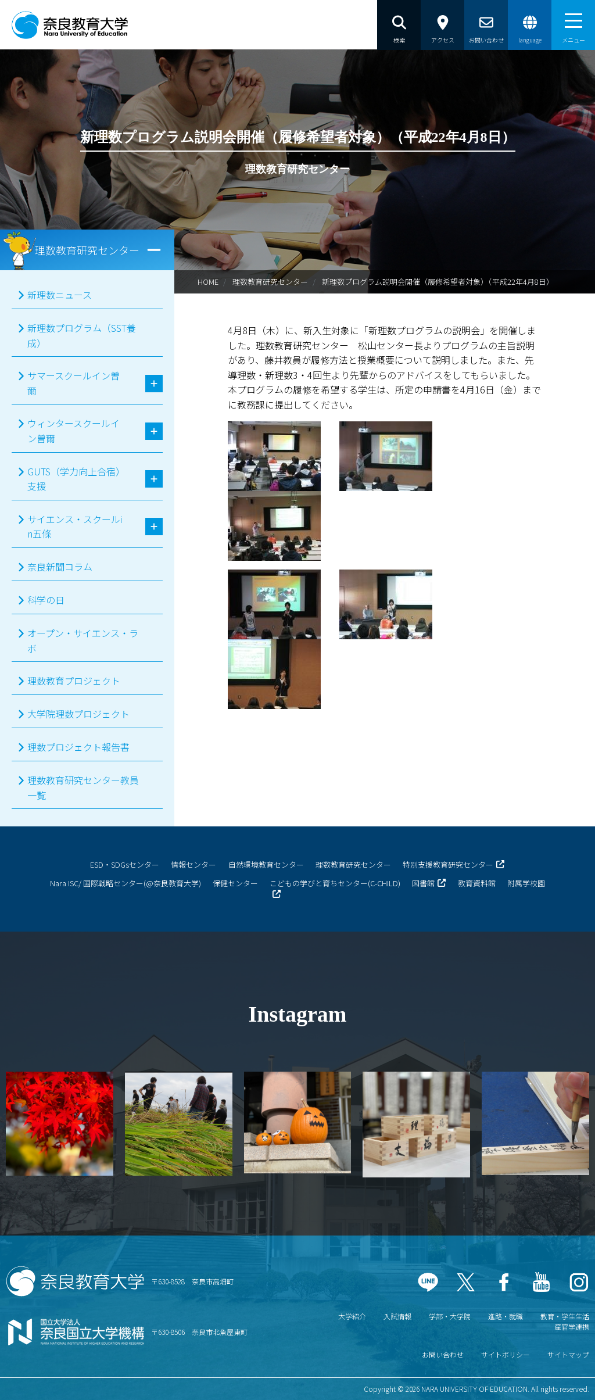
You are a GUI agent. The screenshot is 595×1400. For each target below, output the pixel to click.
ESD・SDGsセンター (124, 864)
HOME (208, 281)
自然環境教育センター (266, 864)
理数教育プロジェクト (73, 681)
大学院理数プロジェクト (78, 714)
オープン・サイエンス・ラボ (82, 640)
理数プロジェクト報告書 (78, 747)
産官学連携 (571, 1326)
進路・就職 (505, 1316)
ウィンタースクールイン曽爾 (73, 430)
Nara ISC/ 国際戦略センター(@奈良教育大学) (125, 883)
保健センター (235, 883)
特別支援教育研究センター (448, 864)
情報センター (193, 864)
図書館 (423, 883)
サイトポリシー (505, 1354)
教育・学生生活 (564, 1316)
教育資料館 (477, 883)
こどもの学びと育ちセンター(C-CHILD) (335, 883)
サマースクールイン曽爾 (73, 383)
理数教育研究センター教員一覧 (83, 787)
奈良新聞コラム (59, 567)
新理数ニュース (59, 295)
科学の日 (45, 600)
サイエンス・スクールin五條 (74, 526)
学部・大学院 (450, 1316)
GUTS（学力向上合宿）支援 (73, 478)
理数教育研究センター (270, 281)
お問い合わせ (443, 1354)
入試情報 (397, 1316)
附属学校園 (526, 883)
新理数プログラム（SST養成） (81, 335)
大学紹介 (352, 1316)
